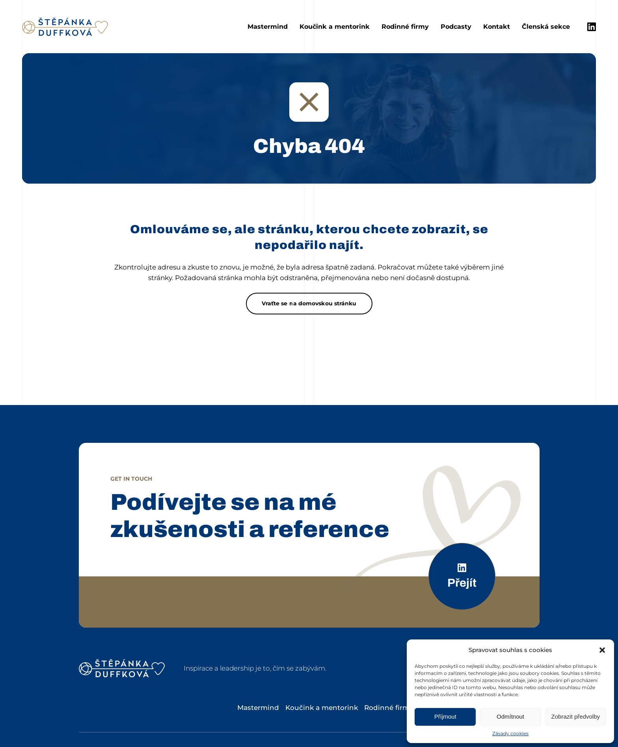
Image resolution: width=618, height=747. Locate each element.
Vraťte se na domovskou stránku (309, 303)
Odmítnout (510, 716)
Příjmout (445, 716)
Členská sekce (546, 26)
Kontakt (496, 26)
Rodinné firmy (405, 26)
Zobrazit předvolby (575, 716)
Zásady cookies (510, 733)
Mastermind (268, 26)
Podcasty (456, 26)
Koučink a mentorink (335, 26)
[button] (602, 650)
